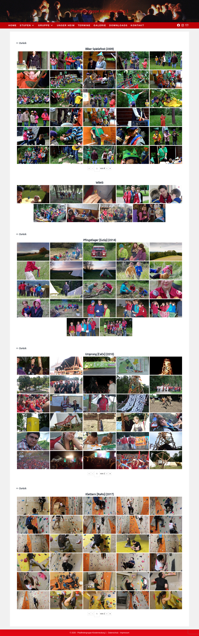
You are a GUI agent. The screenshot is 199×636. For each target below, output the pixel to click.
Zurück (21, 43)
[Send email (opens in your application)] (186, 25)
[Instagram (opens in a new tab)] (182, 25)
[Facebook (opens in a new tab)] (177, 25)
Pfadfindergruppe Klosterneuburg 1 (99, 11)
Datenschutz (113, 633)
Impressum (124, 633)
